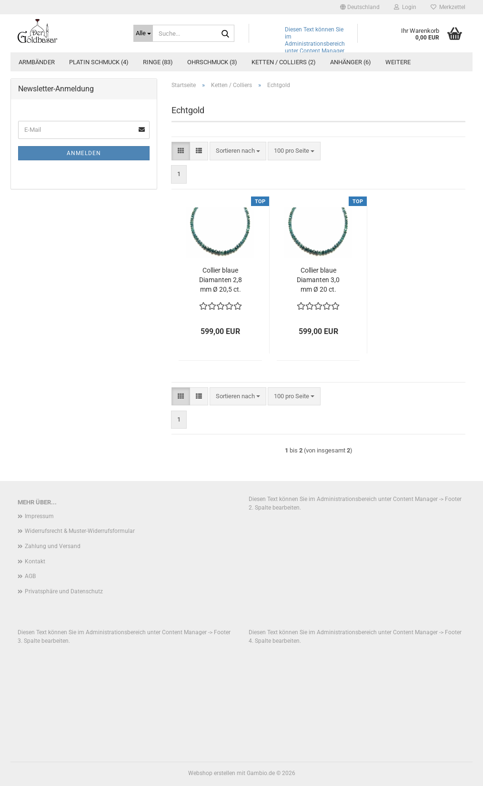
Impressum (39, 516)
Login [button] (405, 7)
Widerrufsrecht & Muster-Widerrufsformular (80, 531)
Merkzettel (448, 7)
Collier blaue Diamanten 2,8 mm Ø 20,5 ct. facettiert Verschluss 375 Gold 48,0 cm (220, 280)
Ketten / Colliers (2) (284, 62)
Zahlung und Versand (52, 546)
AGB (30, 576)
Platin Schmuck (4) (99, 62)
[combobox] (238, 151)
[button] (360, 7)
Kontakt (35, 561)
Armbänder (37, 62)
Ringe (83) (158, 62)
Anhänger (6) (350, 62)
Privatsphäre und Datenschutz (64, 591)
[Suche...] (143, 33)
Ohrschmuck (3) (212, 62)
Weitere (398, 62)
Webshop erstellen (211, 773)
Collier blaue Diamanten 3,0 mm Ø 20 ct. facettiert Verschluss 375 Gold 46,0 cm (318, 280)
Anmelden (84, 153)
